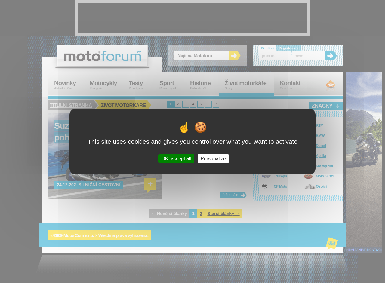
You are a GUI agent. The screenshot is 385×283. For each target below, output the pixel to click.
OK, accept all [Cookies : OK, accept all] (176, 158)
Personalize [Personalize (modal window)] (213, 158)
